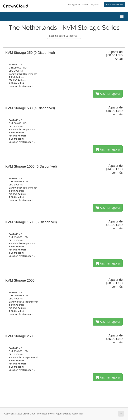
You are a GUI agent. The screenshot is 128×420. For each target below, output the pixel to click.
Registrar (95, 4)
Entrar (85, 4)
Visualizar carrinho (114, 4)
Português (74, 4)
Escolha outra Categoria (64, 35)
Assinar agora (108, 94)
